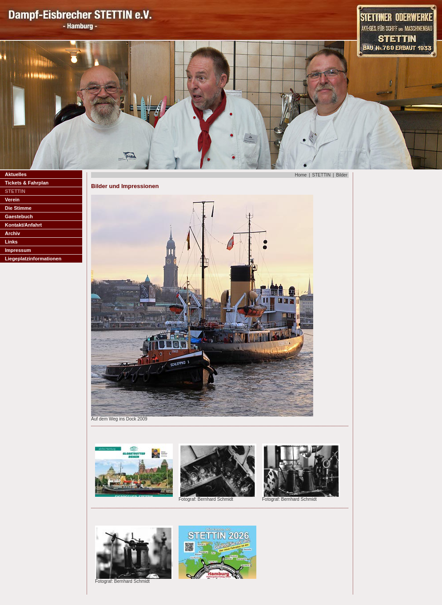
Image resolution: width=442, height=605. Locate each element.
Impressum (18, 250)
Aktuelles (16, 174)
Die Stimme (18, 208)
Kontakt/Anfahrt (23, 225)
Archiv (12, 233)
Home (301, 175)
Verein (12, 199)
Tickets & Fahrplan (26, 182)
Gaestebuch (19, 216)
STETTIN (321, 175)
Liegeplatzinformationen (33, 258)
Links (11, 241)
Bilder (341, 175)
